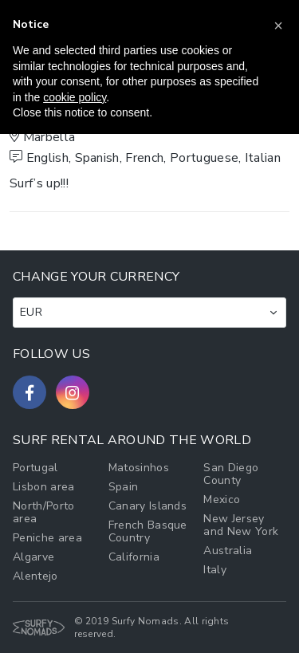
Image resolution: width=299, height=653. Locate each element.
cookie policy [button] (74, 97)
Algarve (33, 556)
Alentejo (35, 576)
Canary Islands (147, 505)
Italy (214, 569)
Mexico (221, 499)
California (133, 556)
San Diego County (230, 474)
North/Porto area (44, 512)
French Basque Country (147, 531)
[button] (278, 25)
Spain (123, 486)
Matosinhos (138, 467)
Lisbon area (44, 486)
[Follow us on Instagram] (72, 392)
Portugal (35, 467)
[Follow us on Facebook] (29, 392)
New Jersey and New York (240, 525)
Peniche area (47, 537)
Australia (227, 550)
